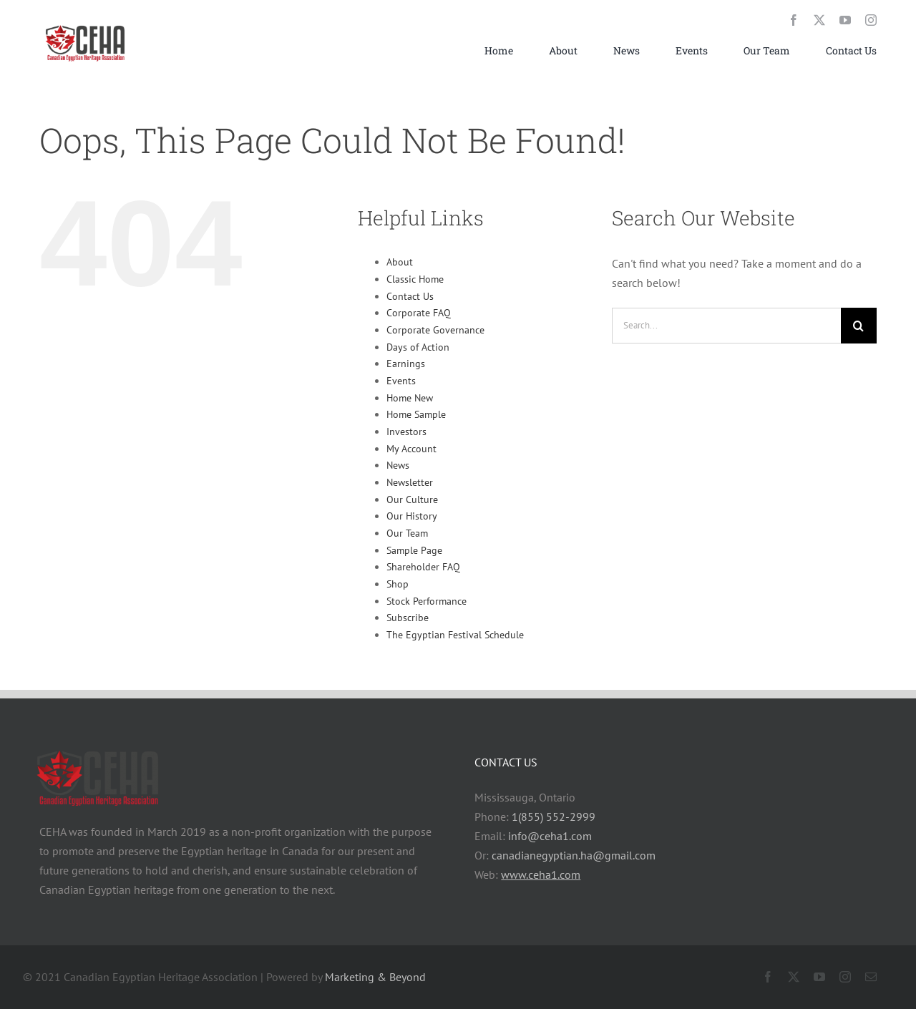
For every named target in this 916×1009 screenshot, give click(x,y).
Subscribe (407, 617)
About (399, 261)
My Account (411, 448)
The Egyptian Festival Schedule (455, 634)
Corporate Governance (435, 329)
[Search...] (726, 325)
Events (401, 380)
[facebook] (793, 20)
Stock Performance (426, 601)
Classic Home (415, 279)
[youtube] (845, 20)
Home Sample (416, 414)
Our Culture (412, 499)
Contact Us (410, 296)
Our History (411, 516)
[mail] (871, 977)
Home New (409, 397)
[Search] (859, 325)
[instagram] (871, 20)
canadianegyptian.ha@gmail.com (574, 855)
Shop (397, 583)
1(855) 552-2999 (553, 816)
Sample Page (414, 550)
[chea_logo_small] (85, 25)
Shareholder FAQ (423, 566)
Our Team (407, 533)
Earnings (405, 363)
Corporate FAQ (418, 312)
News (397, 465)
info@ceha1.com (550, 836)
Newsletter (409, 482)
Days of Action (417, 347)
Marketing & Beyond (375, 977)
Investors (406, 431)
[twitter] (819, 20)
